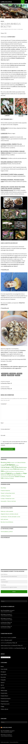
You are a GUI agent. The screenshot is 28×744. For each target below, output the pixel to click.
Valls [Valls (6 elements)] (2, 478)
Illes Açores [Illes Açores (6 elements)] (20, 467)
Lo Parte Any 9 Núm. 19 (14, 382)
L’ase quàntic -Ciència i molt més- (8, 501)
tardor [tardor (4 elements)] (6, 474)
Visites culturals (4, 709)
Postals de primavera (5, 698)
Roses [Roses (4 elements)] (22, 473)
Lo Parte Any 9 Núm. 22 (6, 622)
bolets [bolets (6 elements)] (8, 462)
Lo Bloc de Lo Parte (6, 2)
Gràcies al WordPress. (14, 742)
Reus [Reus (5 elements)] (12, 473)
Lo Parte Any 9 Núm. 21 (6, 626)
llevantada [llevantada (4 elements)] (5, 469)
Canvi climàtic (4, 669)
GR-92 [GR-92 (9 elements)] (13, 467)
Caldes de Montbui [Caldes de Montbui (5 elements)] (21, 462)
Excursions (3, 677)
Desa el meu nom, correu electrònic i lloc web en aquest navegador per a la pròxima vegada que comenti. (14, 443)
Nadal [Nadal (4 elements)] (25, 469)
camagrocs (12, 373)
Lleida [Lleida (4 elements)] (2, 469)
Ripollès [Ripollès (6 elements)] (18, 473)
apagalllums (5, 373)
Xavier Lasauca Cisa (5, 645)
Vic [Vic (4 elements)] (4, 478)
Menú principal (26, 2)
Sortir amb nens (4, 519)
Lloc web (3, 435)
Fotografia (3, 679)
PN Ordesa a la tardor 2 (6, 614)
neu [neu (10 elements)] (2, 471)
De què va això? (8, 640)
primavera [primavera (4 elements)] (22, 471)
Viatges (2, 706)
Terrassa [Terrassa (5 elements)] (14, 474)
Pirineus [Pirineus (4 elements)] (12, 471)
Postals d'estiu (4, 693)
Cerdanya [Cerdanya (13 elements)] (10, 464)
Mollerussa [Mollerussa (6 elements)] (16, 469)
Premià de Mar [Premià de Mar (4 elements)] (17, 471)
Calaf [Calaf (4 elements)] (16, 462)
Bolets (2, 21)
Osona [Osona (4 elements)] (10, 471)
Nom (2, 423)
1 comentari (20, 29)
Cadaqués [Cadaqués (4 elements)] (12, 462)
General (2, 682)
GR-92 (2, 685)
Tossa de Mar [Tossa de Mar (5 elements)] (11, 476)
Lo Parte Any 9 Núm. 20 (14, 387)
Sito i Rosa (13, 29)
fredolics (19, 373)
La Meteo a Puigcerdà (6, 495)
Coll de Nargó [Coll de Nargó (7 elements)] (5, 467)
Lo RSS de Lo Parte (7, 727)
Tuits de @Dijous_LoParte (7, 531)
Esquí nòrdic (4, 674)
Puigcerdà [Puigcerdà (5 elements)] (3, 473)
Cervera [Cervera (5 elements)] (17, 465)
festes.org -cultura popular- (7, 511)
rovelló (18, 375)
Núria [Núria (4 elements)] (5, 471)
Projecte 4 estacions (5, 490)
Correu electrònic (5, 429)
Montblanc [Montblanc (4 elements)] (21, 469)
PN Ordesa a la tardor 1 (6, 618)
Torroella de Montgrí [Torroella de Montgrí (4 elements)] (4, 476)
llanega (4, 375)
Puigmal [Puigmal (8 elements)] (8, 473)
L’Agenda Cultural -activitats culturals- (9, 514)
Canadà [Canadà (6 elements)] (3, 465)
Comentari (4, 404)
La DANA (14, 637)
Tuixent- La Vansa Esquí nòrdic (8, 493)
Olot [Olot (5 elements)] (7, 471)
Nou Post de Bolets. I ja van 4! (7, 610)
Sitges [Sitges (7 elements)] (25, 473)
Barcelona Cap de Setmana (7, 522)
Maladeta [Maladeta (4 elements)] (11, 469)
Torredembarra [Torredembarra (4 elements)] (18, 474)
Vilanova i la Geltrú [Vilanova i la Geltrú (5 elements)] (9, 478)
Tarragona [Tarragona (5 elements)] (9, 474)
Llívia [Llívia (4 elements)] (8, 469)
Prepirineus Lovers (5, 703)
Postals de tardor (5, 701)
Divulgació (3, 671)
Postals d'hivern (4, 695)
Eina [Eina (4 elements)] (10, 467)
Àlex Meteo (3, 487)
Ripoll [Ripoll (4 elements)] (15, 473)
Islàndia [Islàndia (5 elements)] (25, 467)
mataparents (11, 375)
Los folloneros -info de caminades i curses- (10, 516)
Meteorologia (4, 690)
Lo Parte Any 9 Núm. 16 (20, 648)
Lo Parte (3, 687)
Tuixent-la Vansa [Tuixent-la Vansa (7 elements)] (20, 476)
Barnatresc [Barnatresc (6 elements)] (4, 462)
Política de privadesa (5, 742)
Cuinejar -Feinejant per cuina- (8, 498)
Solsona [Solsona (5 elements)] (2, 474)
